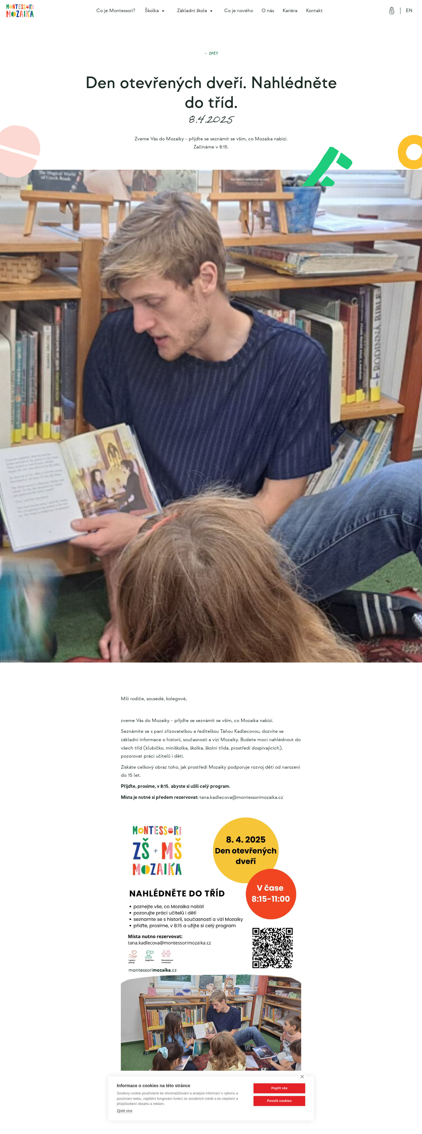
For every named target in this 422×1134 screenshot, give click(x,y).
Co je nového (238, 10)
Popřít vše (279, 1088)
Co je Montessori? (115, 10)
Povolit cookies (279, 1101)
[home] (20, 10)
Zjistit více (124, 1111)
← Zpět (211, 53)
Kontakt (314, 10)
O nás (268, 10)
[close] (302, 1076)
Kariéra (290, 10)
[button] (155, 11)
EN (409, 10)
